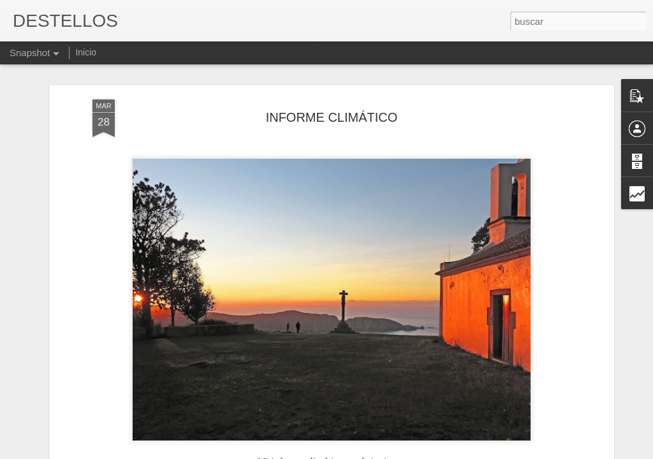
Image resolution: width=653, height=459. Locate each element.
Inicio (85, 52)
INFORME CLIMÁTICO (332, 104)
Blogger (376, 452)
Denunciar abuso (418, 452)
